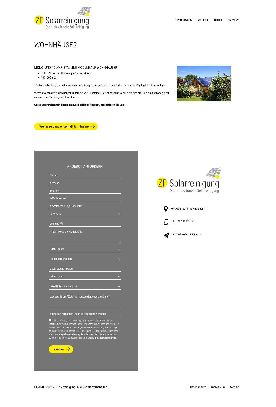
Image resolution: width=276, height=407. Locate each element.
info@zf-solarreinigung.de (71, 334)
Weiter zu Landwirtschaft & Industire (64, 126)
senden (59, 349)
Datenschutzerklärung (105, 337)
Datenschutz (198, 387)
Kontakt (234, 387)
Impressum (217, 387)
